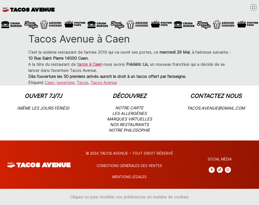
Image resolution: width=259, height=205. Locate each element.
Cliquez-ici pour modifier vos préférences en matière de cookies (129, 196)
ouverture (65, 82)
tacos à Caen (89, 64)
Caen (49, 82)
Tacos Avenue (104, 82)
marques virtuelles (129, 118)
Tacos (82, 82)
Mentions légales (129, 177)
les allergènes (129, 113)
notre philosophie (129, 130)
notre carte (129, 107)
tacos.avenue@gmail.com (216, 108)
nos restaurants (129, 124)
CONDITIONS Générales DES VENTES (129, 165)
